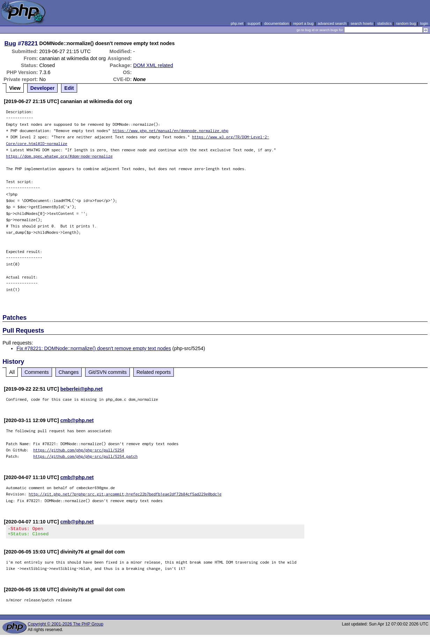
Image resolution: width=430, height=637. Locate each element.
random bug (406, 23)
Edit (69, 88)
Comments (36, 372)
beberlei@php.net (81, 389)
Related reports (153, 372)
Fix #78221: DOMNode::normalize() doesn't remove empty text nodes (93, 348)
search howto (361, 23)
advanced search (332, 23)
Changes (69, 372)
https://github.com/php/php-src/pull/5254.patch (85, 456)
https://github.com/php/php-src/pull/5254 (78, 450)
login (424, 23)
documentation (276, 23)
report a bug (303, 23)
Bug (10, 43)
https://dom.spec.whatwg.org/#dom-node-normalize (59, 156)
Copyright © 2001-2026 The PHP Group (65, 626)
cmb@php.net (77, 420)
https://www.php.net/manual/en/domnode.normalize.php (171, 130)
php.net (237, 23)
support (253, 23)
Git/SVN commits (107, 372)
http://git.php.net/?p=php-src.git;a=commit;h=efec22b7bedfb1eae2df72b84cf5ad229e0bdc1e (125, 494)
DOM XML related (153, 65)
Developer (42, 88)
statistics (384, 23)
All (12, 372)
